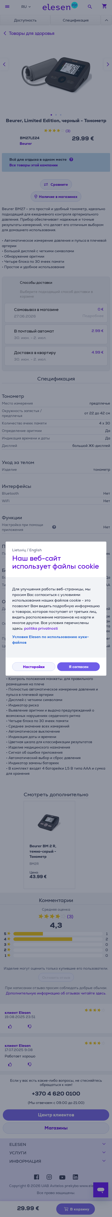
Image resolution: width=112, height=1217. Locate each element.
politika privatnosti (41, 628)
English (35, 550)
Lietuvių (19, 550)
